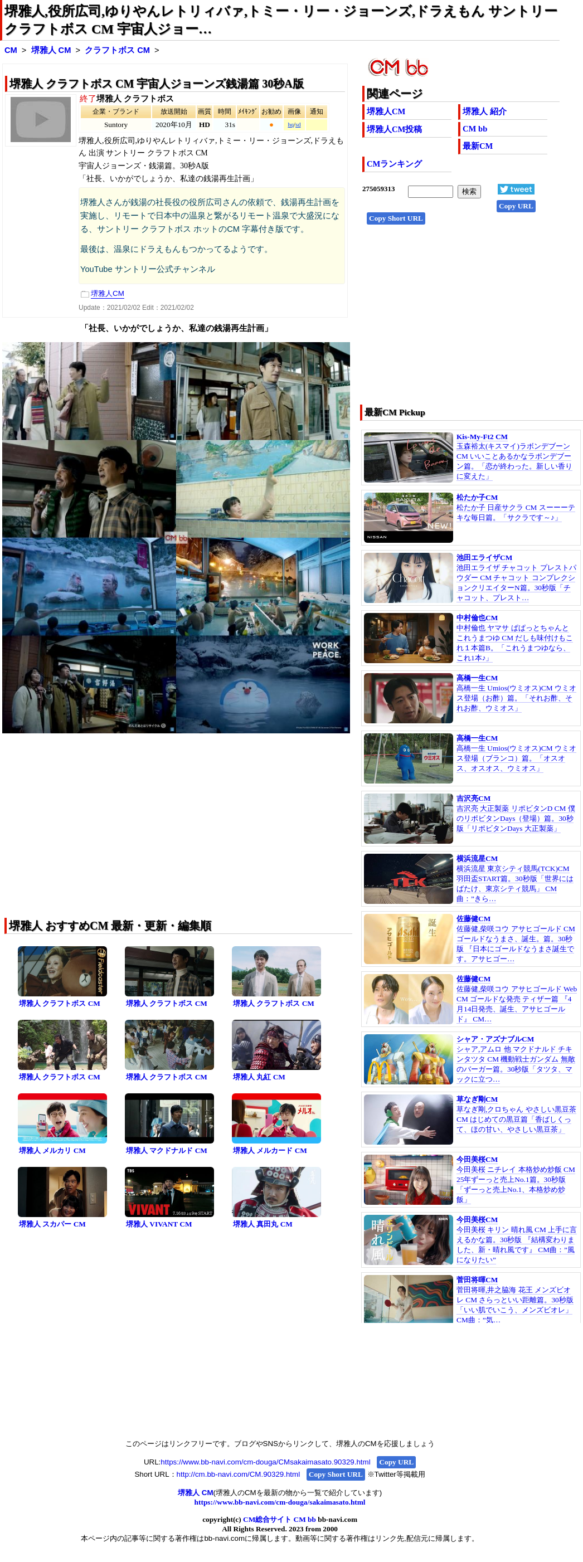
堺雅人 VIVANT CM (159, 1224)
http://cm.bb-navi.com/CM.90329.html (238, 1474)
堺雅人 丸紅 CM (259, 1077)
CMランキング (394, 163)
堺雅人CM (386, 111)
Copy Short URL (396, 218)
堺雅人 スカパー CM (52, 1224)
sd (297, 124)
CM (10, 50)
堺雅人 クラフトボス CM (59, 1003)
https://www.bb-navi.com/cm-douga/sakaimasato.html (280, 1502)
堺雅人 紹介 (485, 111)
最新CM (478, 146)
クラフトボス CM (117, 50)
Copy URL (516, 206)
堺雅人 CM (51, 50)
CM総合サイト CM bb (279, 1519)
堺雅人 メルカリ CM (52, 1150)
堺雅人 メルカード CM (270, 1150)
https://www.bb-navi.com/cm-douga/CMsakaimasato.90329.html (265, 1462)
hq (291, 124)
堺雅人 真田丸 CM (263, 1224)
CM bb (475, 128)
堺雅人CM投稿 (394, 129)
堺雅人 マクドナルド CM (166, 1150)
